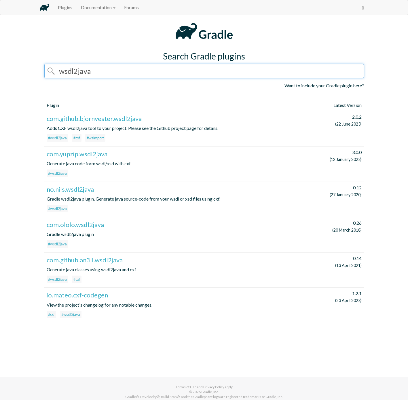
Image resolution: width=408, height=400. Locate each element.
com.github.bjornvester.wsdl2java (94, 118)
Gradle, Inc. (210, 392)
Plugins (65, 7)
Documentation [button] (98, 7)
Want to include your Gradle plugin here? (324, 85)
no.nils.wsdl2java (70, 189)
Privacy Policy (213, 387)
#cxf (76, 138)
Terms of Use (186, 387)
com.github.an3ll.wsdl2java (85, 260)
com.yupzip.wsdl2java (77, 154)
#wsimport (95, 138)
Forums (131, 7)
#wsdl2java (57, 138)
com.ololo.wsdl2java (75, 224)
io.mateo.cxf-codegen (77, 295)
